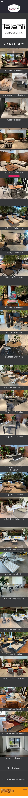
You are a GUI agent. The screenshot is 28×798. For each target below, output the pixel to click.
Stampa (3, 789)
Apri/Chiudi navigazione (14, 1)
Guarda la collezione (14, 176)
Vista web (25, 789)
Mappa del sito (8, 789)
